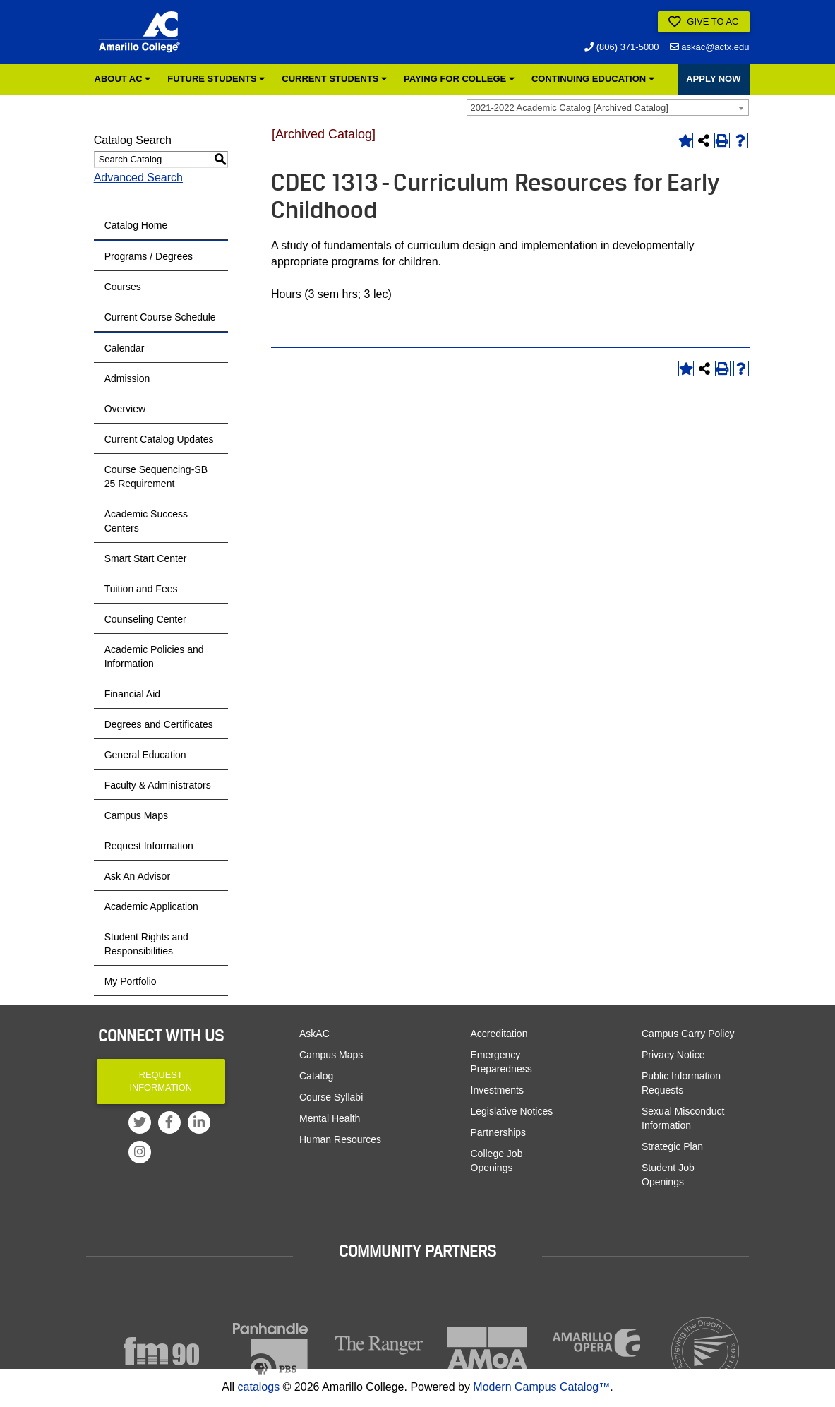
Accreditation (499, 1033)
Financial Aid (132, 694)
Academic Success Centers (146, 521)
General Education (145, 754)
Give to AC (703, 22)
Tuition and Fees (141, 588)
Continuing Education (592, 78)
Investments (497, 1090)
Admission (127, 378)
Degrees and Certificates (158, 724)
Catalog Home (136, 225)
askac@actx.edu (710, 47)
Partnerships (499, 1132)
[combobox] (608, 107)
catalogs (259, 1387)
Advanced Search (138, 178)
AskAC (314, 1033)
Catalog (316, 1076)
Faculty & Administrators (157, 785)
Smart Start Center (145, 558)
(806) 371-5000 (621, 47)
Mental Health (329, 1118)
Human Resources (340, 1139)
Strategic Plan (672, 1146)
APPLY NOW (713, 78)
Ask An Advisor (137, 876)
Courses (122, 286)
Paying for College (459, 78)
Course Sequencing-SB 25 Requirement (156, 476)
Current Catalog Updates (159, 439)
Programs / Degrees (148, 256)
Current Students (334, 78)
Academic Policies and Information (154, 656)
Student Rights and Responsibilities (146, 944)
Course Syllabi (331, 1097)
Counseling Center (145, 619)
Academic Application (151, 906)
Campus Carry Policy (688, 1033)
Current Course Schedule (160, 317)
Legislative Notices (512, 1111)
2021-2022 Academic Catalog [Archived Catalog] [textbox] (569, 107)
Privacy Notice (673, 1054)
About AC (123, 78)
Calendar (124, 348)
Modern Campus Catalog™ (541, 1387)
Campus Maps (136, 815)
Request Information (148, 845)
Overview (124, 408)
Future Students (216, 78)
